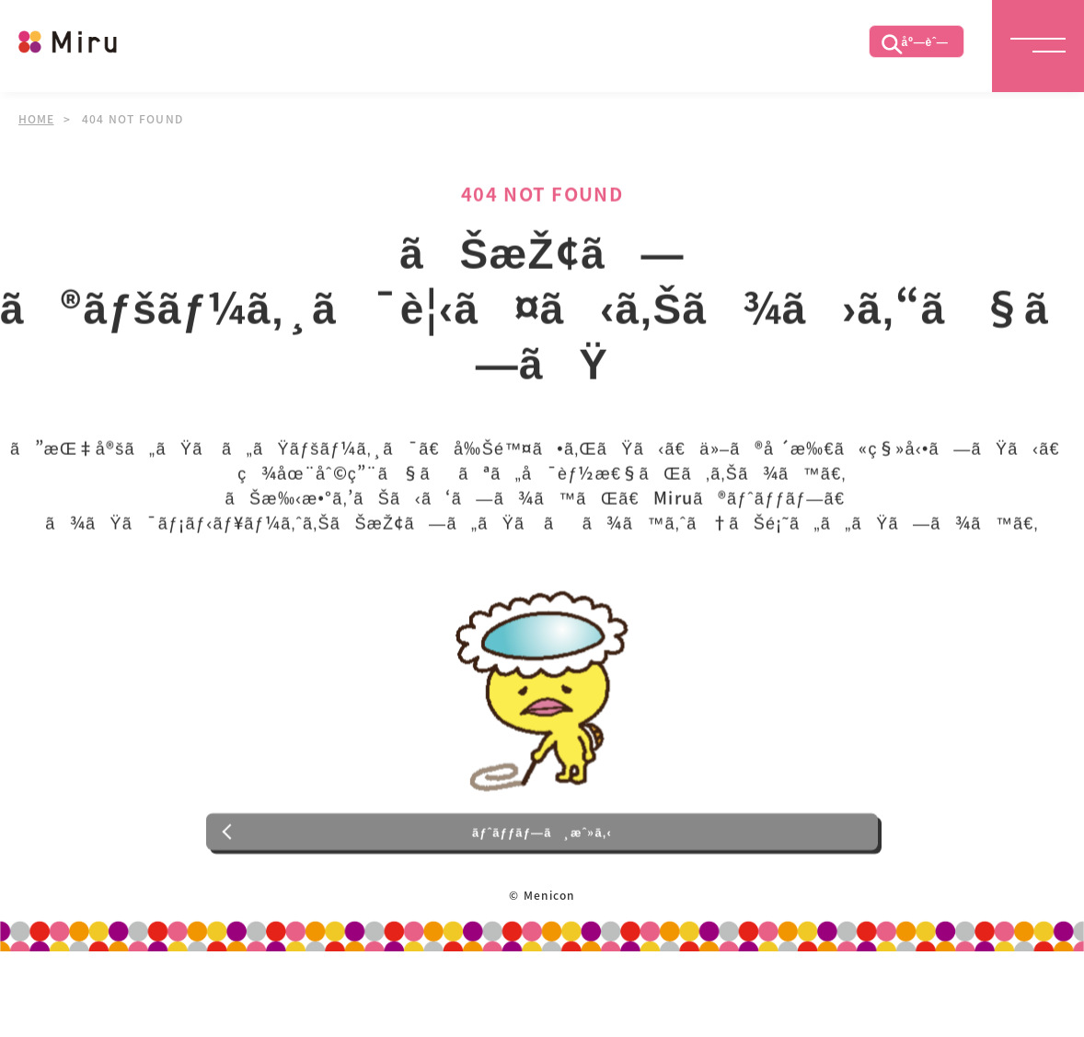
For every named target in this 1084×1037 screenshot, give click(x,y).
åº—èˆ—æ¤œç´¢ (906, 50)
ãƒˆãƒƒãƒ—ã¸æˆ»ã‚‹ (542, 885)
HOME (36, 119)
